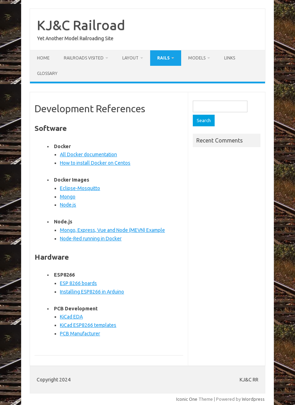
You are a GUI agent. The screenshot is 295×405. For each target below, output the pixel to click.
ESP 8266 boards (78, 283)
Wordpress (253, 399)
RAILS (163, 58)
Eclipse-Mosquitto (80, 188)
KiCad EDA (71, 316)
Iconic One (186, 399)
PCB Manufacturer (80, 333)
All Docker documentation (88, 154)
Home (43, 58)
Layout (130, 58)
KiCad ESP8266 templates (88, 325)
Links (229, 58)
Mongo (67, 197)
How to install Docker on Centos (95, 163)
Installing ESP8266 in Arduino (92, 292)
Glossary (47, 73)
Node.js (68, 205)
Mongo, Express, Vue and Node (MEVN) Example (112, 230)
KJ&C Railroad (81, 25)
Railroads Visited (84, 58)
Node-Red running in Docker (91, 238)
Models (196, 58)
